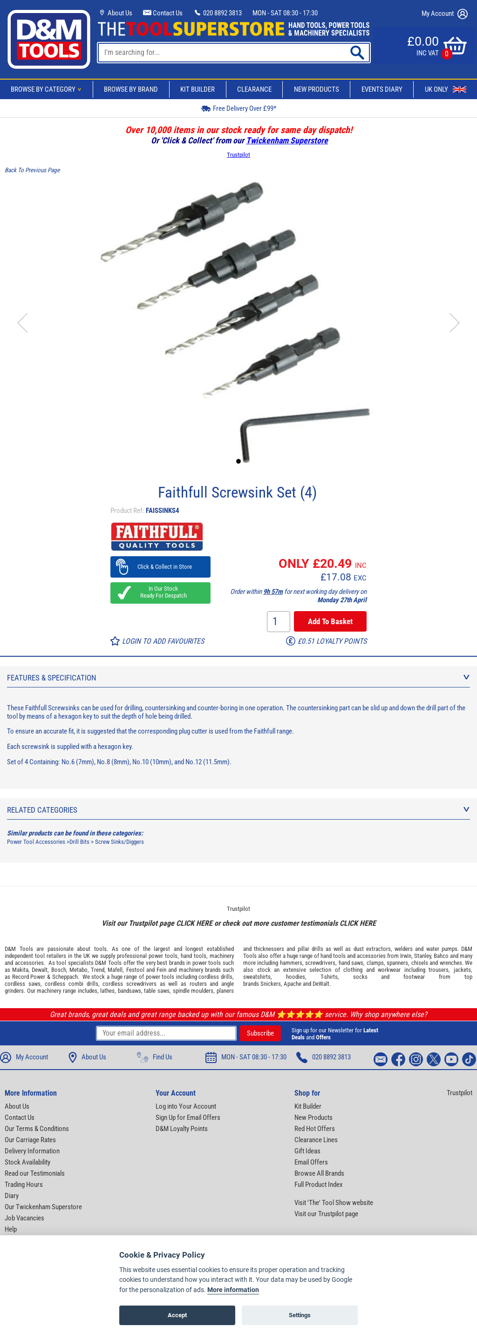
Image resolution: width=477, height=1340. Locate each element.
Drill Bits (79, 841)
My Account (445, 14)
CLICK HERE (194, 923)
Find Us (154, 1057)
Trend (97, 969)
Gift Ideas (307, 1151)
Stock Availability (27, 1162)
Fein (161, 969)
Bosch (58, 969)
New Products (316, 89)
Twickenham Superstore (287, 140)
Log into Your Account (186, 1106)
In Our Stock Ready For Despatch (161, 592)
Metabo (78, 969)
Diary (12, 1196)
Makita (20, 969)
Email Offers (311, 1162)
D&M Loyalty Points (182, 1129)
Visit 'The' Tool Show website (333, 1203)
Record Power (29, 976)
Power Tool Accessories (36, 841)
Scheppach (65, 976)
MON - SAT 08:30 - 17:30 (285, 13)
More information (233, 1290)
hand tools (193, 955)
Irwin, (406, 955)
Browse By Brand (131, 89)
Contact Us (163, 13)
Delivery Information (32, 1151)
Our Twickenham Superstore (43, 1207)
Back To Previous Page (32, 170)
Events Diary (381, 89)
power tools (163, 955)
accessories (29, 962)
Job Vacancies (24, 1218)
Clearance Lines (316, 1140)
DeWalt (321, 983)
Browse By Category (47, 89)
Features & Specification (238, 677)
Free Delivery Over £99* (238, 108)
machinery (222, 955)
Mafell (115, 969)
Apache (292, 983)
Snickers (270, 983)
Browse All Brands (319, 1173)
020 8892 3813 (217, 13)
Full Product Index (318, 1184)
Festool (135, 969)
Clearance (254, 89)
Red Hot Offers (314, 1129)
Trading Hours (24, 1184)
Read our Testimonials (35, 1173)
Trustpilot (238, 154)
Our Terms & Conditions (37, 1129)
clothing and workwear (372, 969)
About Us (115, 13)
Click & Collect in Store (160, 566)
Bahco (441, 955)
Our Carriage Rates (30, 1140)
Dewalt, (40, 969)
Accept (177, 1315)
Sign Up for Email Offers (188, 1117)
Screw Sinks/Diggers (119, 841)
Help (11, 1229)
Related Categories (238, 810)
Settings (300, 1315)
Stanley (422, 955)
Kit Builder (197, 89)
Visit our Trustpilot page (326, 1214)
